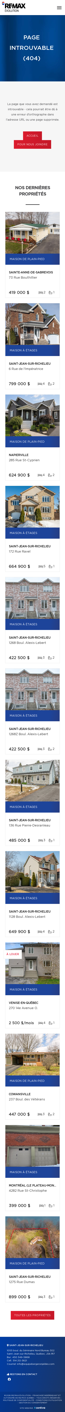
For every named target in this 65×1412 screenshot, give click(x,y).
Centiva (39, 1408)
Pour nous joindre (32, 144)
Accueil (32, 136)
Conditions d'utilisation (49, 1400)
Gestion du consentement (33, 1403)
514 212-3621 (20, 1361)
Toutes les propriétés (32, 1315)
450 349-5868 (21, 1357)
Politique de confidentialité (18, 1400)
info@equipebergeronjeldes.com (35, 1364)
